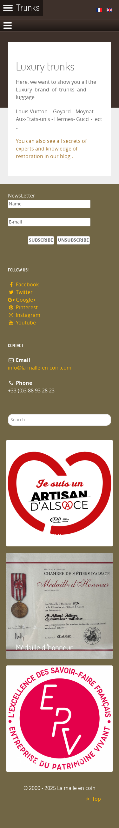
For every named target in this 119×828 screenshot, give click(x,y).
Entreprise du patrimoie (50, 760)
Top (92, 799)
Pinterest (23, 307)
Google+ (22, 300)
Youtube (22, 323)
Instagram (24, 315)
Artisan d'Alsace (38, 534)
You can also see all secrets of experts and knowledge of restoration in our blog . (51, 148)
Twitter (20, 292)
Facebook (23, 285)
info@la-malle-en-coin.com (39, 368)
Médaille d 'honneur (44, 647)
